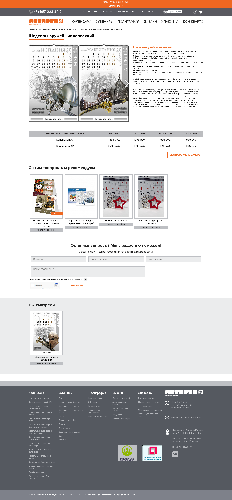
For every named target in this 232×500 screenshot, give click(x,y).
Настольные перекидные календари (40, 444)
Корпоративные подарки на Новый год (71, 411)
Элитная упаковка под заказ (148, 415)
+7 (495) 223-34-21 (48, 12)
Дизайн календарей (38, 472)
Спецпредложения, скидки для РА (41, 467)
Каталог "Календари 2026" (116, 2)
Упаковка (169, 22)
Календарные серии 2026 (40, 402)
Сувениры (104, 22)
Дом (60, 398)
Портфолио (106, 11)
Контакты (147, 11)
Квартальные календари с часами (40, 419)
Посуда (62, 424)
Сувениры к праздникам (69, 432)
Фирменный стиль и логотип (121, 409)
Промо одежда (65, 428)
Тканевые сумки (145, 406)
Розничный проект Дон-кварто (39, 477)
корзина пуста (175, 12)
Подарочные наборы (68, 420)
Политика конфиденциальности (120, 495)
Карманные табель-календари (42, 462)
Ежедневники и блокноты (70, 402)
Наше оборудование (97, 416)
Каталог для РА (116, 6)
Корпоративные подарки (70, 406)
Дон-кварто (193, 22)
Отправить (77, 286)
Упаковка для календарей (150, 410)
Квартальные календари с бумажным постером (40, 426)
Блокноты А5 (94, 406)
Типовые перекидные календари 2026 (38, 407)
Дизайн (150, 22)
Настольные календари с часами (40, 457)
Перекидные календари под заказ (41, 413)
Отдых (61, 416)
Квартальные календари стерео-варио (39, 438)
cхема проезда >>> (182, 447)
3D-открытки (94, 402)
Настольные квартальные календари (40, 451)
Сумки (61, 436)
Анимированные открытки (119, 403)
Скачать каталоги (126, 11)
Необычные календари (39, 398)
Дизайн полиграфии (121, 418)
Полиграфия (128, 22)
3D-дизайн (117, 415)
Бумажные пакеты (146, 398)
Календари (81, 22)
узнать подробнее (46, 230)
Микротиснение (95, 398)
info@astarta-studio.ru (190, 417)
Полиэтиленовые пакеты (149, 402)
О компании (90, 11)
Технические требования (94, 411)
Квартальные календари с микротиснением (40, 432)
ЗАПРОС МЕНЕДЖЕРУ (184, 155)
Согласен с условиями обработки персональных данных (56, 279)
